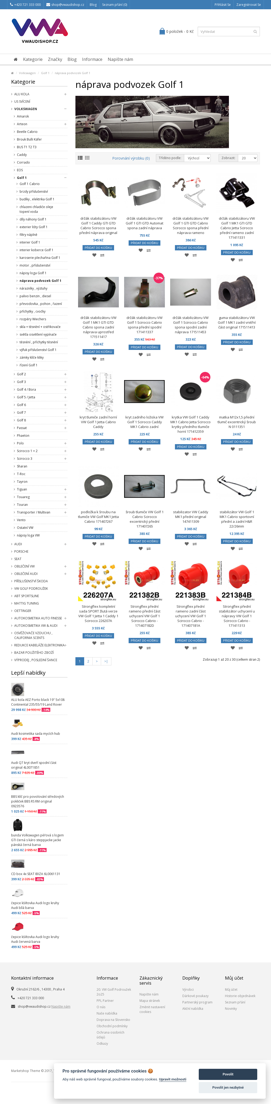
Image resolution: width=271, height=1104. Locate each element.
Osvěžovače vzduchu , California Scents (33, 635)
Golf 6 (21, 405)
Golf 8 (21, 420)
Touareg (23, 497)
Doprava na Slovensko (113, 1019)
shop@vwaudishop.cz (65, 4)
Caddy (22, 154)
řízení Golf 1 (29, 365)
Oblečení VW (24, 566)
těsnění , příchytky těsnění (39, 342)
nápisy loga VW (28, 535)
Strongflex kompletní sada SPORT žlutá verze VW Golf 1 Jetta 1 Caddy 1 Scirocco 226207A (98, 613)
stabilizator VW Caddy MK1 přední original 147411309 (190, 517)
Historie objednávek (240, 996)
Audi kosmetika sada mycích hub (35, 733)
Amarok (23, 116)
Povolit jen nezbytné (228, 1087)
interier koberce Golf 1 (36, 250)
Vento (21, 520)
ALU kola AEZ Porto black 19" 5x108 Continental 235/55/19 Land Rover (38, 702)
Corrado (23, 162)
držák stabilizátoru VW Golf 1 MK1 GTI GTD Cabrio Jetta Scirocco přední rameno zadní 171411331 (237, 228)
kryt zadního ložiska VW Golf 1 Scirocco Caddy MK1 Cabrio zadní (144, 422)
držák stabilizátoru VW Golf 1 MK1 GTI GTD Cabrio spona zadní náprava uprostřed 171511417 (98, 327)
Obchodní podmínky (112, 1026)
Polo (20, 443)
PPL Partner (105, 1000)
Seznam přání (235, 1002)
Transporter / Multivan (33, 512)
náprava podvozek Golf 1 (72, 73)
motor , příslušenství (35, 265)
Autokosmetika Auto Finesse (38, 618)
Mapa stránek (149, 1000)
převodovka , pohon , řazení (41, 303)
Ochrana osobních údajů (110, 1034)
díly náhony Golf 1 (33, 219)
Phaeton (23, 435)
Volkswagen (27, 73)
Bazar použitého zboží (34, 652)
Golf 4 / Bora (26, 389)
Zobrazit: (228, 158)
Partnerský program (197, 1002)
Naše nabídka (107, 1013)
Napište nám (120, 59)
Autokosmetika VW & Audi (35, 625)
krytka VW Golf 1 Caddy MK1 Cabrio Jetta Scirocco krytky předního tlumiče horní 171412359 (190, 424)
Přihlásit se (223, 4)
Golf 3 (21, 382)
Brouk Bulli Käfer (29, 139)
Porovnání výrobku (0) (131, 158)
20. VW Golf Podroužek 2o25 (114, 992)
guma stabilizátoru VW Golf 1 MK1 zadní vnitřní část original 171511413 (237, 322)
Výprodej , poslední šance (35, 660)
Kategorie (33, 59)
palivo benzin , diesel (35, 296)
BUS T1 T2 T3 (27, 147)
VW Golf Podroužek (31, 588)
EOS (20, 170)
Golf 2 (21, 374)
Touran (22, 504)
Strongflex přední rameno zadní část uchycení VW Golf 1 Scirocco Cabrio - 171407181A (190, 616)
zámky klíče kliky (32, 357)
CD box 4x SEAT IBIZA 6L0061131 (35, 874)
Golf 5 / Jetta (26, 397)
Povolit (228, 1074)
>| (106, 661)
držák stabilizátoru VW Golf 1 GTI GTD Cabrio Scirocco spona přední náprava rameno (191, 225)
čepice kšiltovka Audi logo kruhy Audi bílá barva (35, 905)
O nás (101, 1007)
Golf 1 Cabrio (30, 184)
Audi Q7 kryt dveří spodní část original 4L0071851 (33, 765)
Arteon (22, 124)
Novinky (231, 1008)
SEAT (17, 559)
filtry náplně (28, 234)
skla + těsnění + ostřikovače (40, 327)
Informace (92, 59)
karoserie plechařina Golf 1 (40, 257)
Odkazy (102, 1043)
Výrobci (188, 989)
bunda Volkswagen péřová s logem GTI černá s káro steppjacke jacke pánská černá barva (37, 840)
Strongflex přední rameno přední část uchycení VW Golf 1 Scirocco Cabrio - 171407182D (144, 616)
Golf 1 (45, 73)
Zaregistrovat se (248, 4)
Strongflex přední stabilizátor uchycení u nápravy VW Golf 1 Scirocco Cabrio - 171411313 (237, 616)
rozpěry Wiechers (33, 319)
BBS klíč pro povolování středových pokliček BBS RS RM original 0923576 (37, 801)
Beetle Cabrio (27, 131)
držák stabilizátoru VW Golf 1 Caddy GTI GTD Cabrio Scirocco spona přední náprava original (98, 225)
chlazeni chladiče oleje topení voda (36, 209)
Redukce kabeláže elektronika (39, 645)
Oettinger (22, 611)
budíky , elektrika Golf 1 (37, 199)
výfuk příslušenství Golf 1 (38, 350)
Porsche (21, 551)
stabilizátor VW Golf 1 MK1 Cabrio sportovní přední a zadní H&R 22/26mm (237, 519)
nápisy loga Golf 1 (33, 273)
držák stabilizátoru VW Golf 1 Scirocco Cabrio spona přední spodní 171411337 (144, 324)
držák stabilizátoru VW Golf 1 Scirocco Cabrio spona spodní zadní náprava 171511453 (191, 324)
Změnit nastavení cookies (152, 1009)
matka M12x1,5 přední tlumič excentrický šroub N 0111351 (237, 422)
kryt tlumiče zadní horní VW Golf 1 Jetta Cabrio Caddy (98, 422)
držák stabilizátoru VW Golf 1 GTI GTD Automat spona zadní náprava (144, 223)
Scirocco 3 (24, 458)
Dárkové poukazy (195, 996)
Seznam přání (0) (114, 4)
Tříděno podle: (170, 158)
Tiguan (22, 489)
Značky (55, 59)
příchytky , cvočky (33, 311)
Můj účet (231, 989)
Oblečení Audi (26, 573)
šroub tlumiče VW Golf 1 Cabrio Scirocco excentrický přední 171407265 (145, 519)
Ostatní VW (25, 527)
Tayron (22, 481)
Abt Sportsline (26, 596)
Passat (22, 428)
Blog (93, 4)
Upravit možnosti (172, 1079)
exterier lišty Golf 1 (34, 227)
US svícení (22, 101)
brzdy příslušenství (34, 191)
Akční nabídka (192, 1008)
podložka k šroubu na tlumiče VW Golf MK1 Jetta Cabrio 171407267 (98, 517)
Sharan (22, 466)
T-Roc (21, 474)
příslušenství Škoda (31, 581)
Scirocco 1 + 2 (27, 451)
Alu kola (21, 94)
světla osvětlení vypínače (38, 334)
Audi (18, 544)
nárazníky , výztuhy (33, 288)
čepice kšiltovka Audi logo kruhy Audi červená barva (35, 939)
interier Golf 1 (30, 242)
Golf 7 (21, 412)
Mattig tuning (26, 603)
